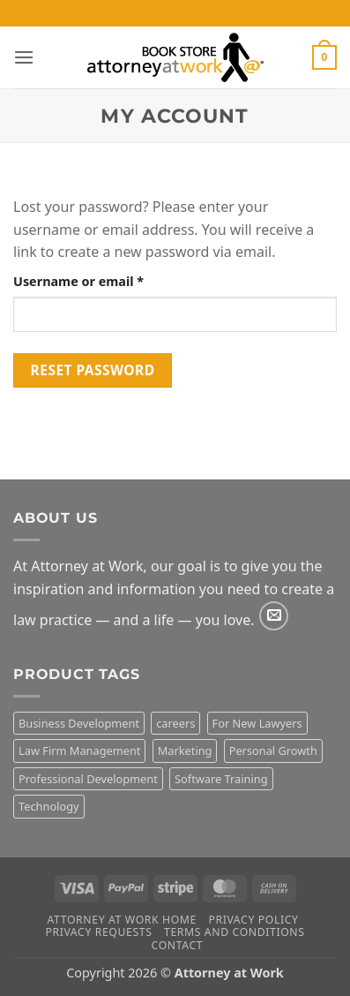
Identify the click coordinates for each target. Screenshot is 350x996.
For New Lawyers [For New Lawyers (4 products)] (257, 723)
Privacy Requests (98, 931)
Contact (178, 945)
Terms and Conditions (234, 931)
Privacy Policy (253, 919)
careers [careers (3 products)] (175, 723)
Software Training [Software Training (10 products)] (221, 779)
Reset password (93, 370)
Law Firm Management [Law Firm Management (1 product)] (79, 750)
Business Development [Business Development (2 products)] (79, 723)
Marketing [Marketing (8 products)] (185, 750)
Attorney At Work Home (122, 919)
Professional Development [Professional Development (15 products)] (88, 779)
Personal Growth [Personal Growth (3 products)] (273, 750)
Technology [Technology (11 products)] (49, 806)
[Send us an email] (273, 615)
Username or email (106, 280)
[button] (23, 57)
